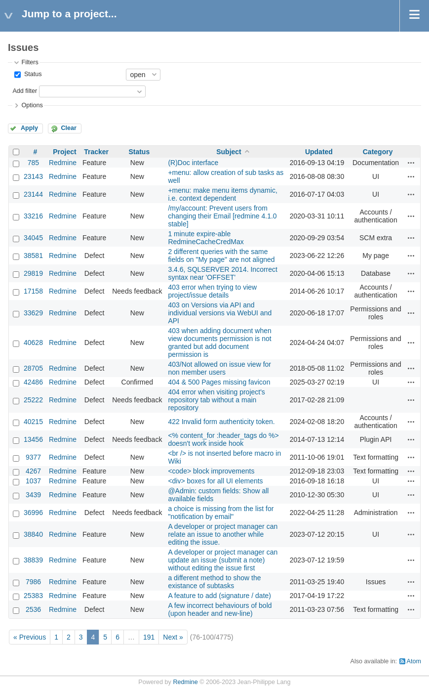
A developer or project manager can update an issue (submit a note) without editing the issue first (222, 560)
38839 (33, 560)
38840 (33, 534)
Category (378, 152)
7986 (33, 582)
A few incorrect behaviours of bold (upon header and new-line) (220, 609)
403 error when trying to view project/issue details (212, 291)
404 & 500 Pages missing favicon (219, 382)
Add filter (24, 90)
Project (64, 152)
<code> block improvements (211, 471)
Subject (228, 152)
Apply (29, 128)
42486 (33, 382)
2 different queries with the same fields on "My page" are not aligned (221, 255)
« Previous (29, 637)
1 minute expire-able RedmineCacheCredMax (205, 238)
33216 (33, 216)
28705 (33, 368)
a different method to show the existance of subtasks (214, 582)
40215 (33, 422)
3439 (33, 495)
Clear (69, 128)
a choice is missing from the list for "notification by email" (220, 512)
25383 (33, 596)
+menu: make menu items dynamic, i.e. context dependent (222, 194)
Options (31, 105)
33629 (33, 313)
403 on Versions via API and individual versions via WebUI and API (220, 313)
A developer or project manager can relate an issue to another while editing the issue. (222, 534)
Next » (173, 637)
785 (33, 163)
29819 (33, 273)
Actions (411, 163)
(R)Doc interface (193, 163)
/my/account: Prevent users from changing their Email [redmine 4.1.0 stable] (222, 216)
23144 (33, 194)
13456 (33, 439)
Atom (414, 661)
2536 (33, 609)
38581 (33, 255)
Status (31, 74)
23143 (33, 176)
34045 (33, 238)
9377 (33, 457)
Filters (29, 62)
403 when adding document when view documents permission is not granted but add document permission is (219, 342)
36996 (33, 512)
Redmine (63, 163)
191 (149, 637)
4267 (33, 471)
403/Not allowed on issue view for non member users (219, 368)
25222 (33, 400)
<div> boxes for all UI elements (215, 481)
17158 (33, 291)
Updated (319, 152)
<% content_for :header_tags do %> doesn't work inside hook (223, 439)
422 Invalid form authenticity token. (221, 422)
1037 (33, 481)
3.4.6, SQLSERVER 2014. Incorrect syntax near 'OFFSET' (222, 273)
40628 (33, 342)
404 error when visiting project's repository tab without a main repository (216, 400)
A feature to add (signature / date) (219, 596)
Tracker (96, 152)
